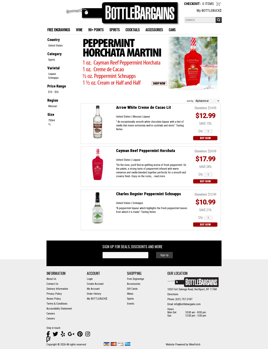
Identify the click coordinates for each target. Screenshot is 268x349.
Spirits (113, 30)
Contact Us (52, 283)
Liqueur (52, 74)
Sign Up (164, 255)
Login (90, 278)
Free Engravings (135, 278)
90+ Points (96, 29)
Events (130, 303)
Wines (130, 293)
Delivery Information (57, 288)
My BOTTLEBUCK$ (209, 11)
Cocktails (131, 30)
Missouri (52, 106)
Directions (172, 294)
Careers (50, 313)
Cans (171, 30)
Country (53, 40)
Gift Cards (132, 288)
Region (52, 100)
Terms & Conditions (56, 303)
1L (49, 124)
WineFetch (194, 344)
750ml (51, 120)
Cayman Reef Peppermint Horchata (145, 150)
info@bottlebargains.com (187, 304)
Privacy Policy (54, 293)
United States (55, 45)
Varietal (53, 68)
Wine (78, 30)
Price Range (56, 86)
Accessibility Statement (59, 308)
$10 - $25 (53, 92)
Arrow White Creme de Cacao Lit (143, 107)
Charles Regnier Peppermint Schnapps (148, 193)
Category (54, 54)
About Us (51, 278)
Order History (94, 293)
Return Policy (53, 298)
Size (50, 114)
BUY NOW (205, 138)
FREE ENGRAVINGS (58, 29)
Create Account (95, 283)
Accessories (153, 30)
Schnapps (53, 77)
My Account (93, 288)
